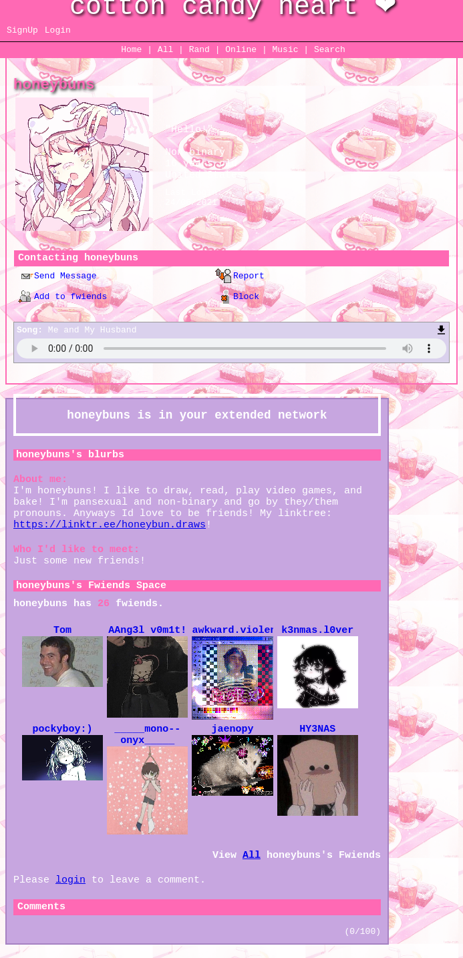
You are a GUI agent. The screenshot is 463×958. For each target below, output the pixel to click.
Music (286, 50)
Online (241, 50)
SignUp (22, 30)
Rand (199, 50)
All (168, 50)
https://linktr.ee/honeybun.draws (109, 525)
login (70, 880)
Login (58, 30)
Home (131, 50)
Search (329, 50)
